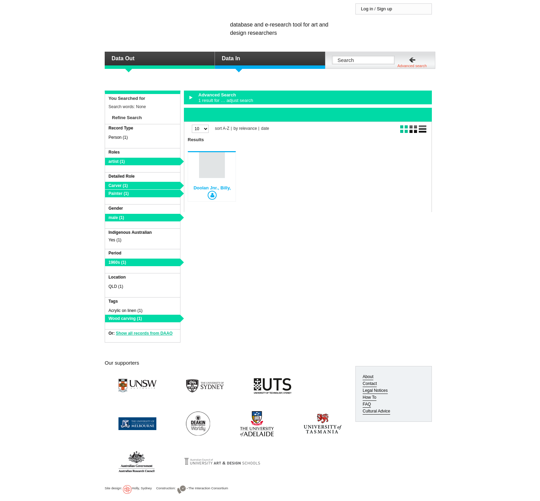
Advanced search (412, 66)
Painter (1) (118, 193)
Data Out (123, 58)
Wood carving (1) (125, 318)
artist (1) (116, 161)
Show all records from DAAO (144, 333)
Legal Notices (375, 390)
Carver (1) (118, 185)
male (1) (116, 217)
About (368, 376)
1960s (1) (117, 262)
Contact (370, 383)
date (265, 129)
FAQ (367, 404)
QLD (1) (115, 286)
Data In (231, 58)
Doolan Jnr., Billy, (212, 187)
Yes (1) (115, 240)
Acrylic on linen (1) (125, 310)
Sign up (384, 8)
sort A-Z (222, 129)
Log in (367, 8)
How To (369, 397)
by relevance (245, 129)
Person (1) (118, 137)
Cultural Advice (376, 411)
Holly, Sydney (142, 488)
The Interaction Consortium (208, 488)
